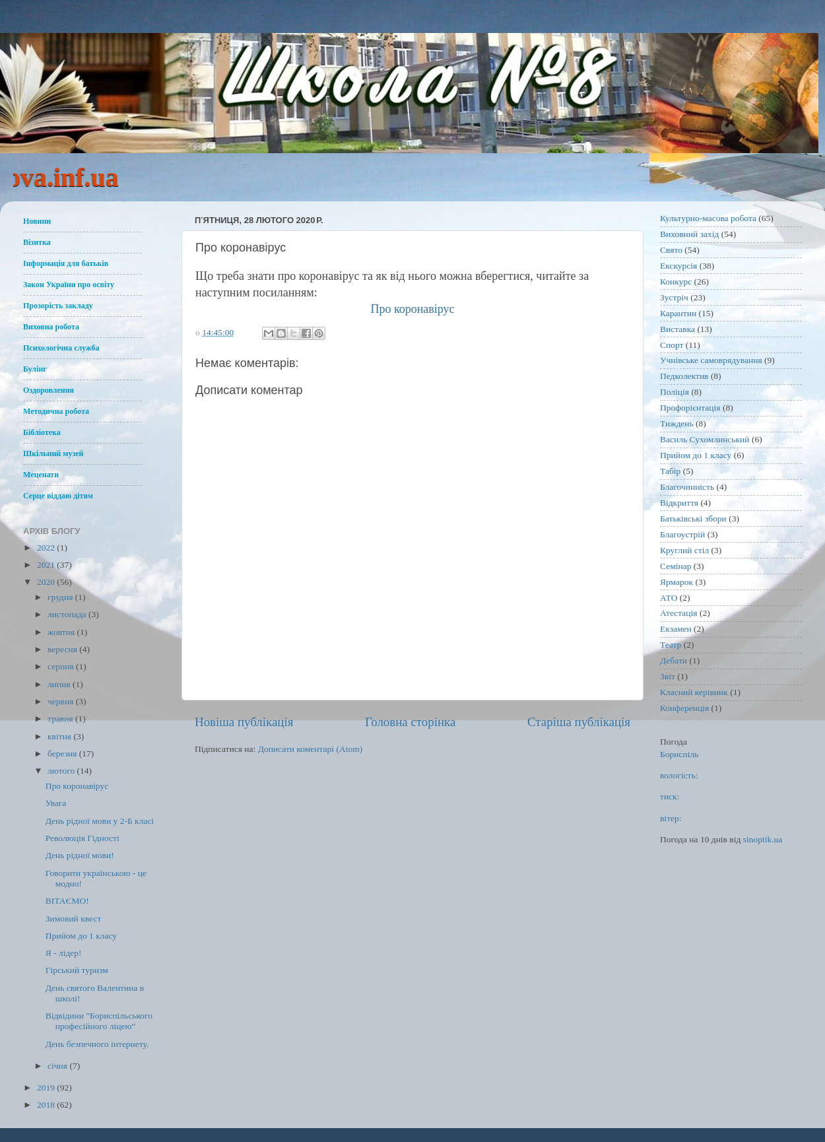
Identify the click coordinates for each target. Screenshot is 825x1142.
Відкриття (679, 503)
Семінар (675, 566)
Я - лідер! (64, 953)
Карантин (678, 313)
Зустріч (674, 297)
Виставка (677, 329)
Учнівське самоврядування (711, 360)
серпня (62, 666)
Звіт (667, 676)
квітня (60, 736)
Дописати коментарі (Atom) (310, 749)
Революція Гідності (82, 838)
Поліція (674, 392)
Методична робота (56, 411)
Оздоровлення (48, 390)
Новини (37, 221)
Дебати (673, 660)
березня (63, 753)
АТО (668, 598)
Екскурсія (678, 266)
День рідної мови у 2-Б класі (100, 821)
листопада (68, 614)
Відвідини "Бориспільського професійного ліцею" (99, 1021)
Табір (670, 471)
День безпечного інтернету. (97, 1044)
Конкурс (676, 281)
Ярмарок (676, 582)
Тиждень (677, 423)
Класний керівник (694, 692)
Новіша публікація (244, 722)
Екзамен (676, 629)
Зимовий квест (74, 919)
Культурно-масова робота (708, 218)
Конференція (684, 708)
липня (60, 684)
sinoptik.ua (763, 839)
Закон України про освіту (68, 284)
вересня (63, 649)
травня (61, 718)
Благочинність (687, 487)
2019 (47, 1087)
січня (58, 1066)
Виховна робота (51, 326)
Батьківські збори (693, 518)
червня (62, 701)
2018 (47, 1105)
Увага (56, 803)
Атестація (679, 613)
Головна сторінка (410, 722)
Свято (671, 250)
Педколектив (684, 376)
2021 (47, 565)
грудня (61, 597)
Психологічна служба (61, 348)
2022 (47, 548)
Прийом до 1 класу (81, 936)
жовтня (62, 632)
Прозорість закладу (58, 305)
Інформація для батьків (65, 263)
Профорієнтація (690, 408)
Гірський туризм (77, 970)
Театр (670, 645)
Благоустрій (682, 534)
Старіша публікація (578, 722)
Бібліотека (42, 432)
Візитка (37, 242)
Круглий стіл (684, 550)
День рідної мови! (80, 855)
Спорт (671, 345)
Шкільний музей (53, 453)
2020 (47, 582)
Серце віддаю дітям (58, 495)
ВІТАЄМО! (67, 901)
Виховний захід (689, 234)
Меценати (41, 474)
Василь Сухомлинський (705, 439)
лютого (62, 771)
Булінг (35, 369)
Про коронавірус (412, 309)
